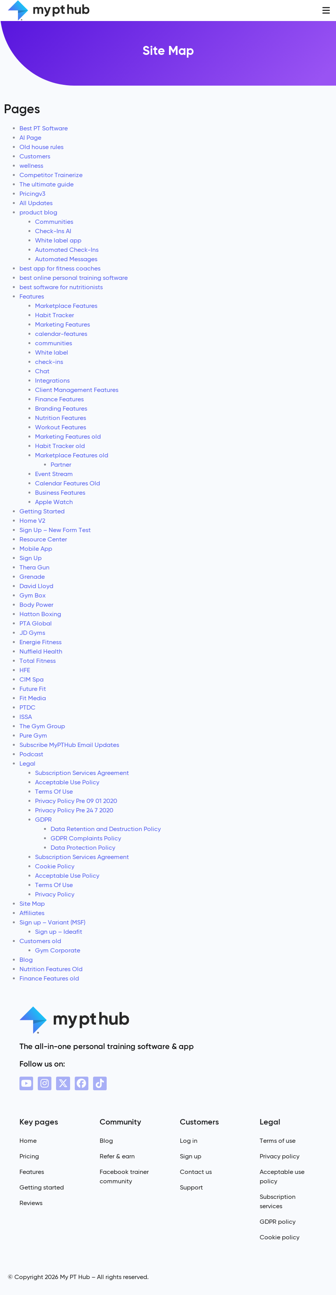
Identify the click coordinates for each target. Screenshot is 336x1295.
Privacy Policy (54, 894)
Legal (27, 763)
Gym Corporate (57, 950)
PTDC (27, 707)
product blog (38, 212)
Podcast (31, 754)
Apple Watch (54, 502)
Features (31, 296)
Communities (54, 221)
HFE (24, 670)
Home (28, 1140)
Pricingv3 (32, 193)
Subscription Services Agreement (82, 773)
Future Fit (32, 688)
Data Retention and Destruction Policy (106, 829)
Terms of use (278, 1140)
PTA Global (35, 623)
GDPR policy (278, 1221)
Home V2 (32, 520)
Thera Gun (34, 567)
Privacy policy (279, 1156)
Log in (188, 1140)
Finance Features (59, 399)
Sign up (190, 1156)
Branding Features (61, 408)
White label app (58, 240)
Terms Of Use (54, 791)
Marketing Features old (68, 436)
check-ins (49, 361)
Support (191, 1187)
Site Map (32, 903)
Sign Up (30, 558)
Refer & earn (117, 1156)
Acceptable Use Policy (67, 782)
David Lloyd (36, 586)
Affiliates (31, 913)
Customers (34, 156)
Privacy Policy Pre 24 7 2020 (74, 810)
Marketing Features (62, 324)
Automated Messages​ (66, 259)
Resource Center (43, 539)
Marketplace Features (66, 305)
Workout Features (60, 427)
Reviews (30, 1203)
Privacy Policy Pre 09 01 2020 (76, 801)
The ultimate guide (46, 184)
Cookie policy (279, 1237)
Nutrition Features (60, 418)
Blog (26, 959)
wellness (31, 165)
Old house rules (41, 147)
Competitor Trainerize (51, 175)
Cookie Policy (54, 866)
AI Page (30, 137)
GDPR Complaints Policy (86, 838)
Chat (42, 371)
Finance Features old (49, 978)
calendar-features (61, 333)
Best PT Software (43, 128)
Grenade (32, 576)
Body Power (36, 604)
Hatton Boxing (40, 614)
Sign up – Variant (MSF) (52, 922)
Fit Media (32, 698)
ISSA (25, 716)
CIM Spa (31, 679)
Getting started (41, 1187)
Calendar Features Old (67, 483)
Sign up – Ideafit (58, 931)
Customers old (40, 941)
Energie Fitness (40, 642)
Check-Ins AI (53, 231)
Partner (61, 464)
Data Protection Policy (83, 847)
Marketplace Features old (71, 455)
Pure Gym (33, 735)
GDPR (43, 819)
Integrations (52, 380)
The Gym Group (42, 726)
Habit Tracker (54, 315)
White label (51, 352)
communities (53, 343)
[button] (326, 10)
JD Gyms (32, 632)
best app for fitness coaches (59, 268)
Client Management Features (76, 390)
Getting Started (42, 511)
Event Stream (54, 474)
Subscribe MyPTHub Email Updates (69, 745)
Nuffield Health (40, 651)
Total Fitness (37, 660)
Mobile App (35, 548)
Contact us (196, 1172)
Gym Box (32, 595)
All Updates (36, 203)
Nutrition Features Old (51, 969)
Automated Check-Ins (67, 249)
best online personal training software (73, 277)
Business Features (60, 492)
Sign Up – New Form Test (55, 530)
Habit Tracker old (60, 446)
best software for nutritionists (61, 287)
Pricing (29, 1156)
